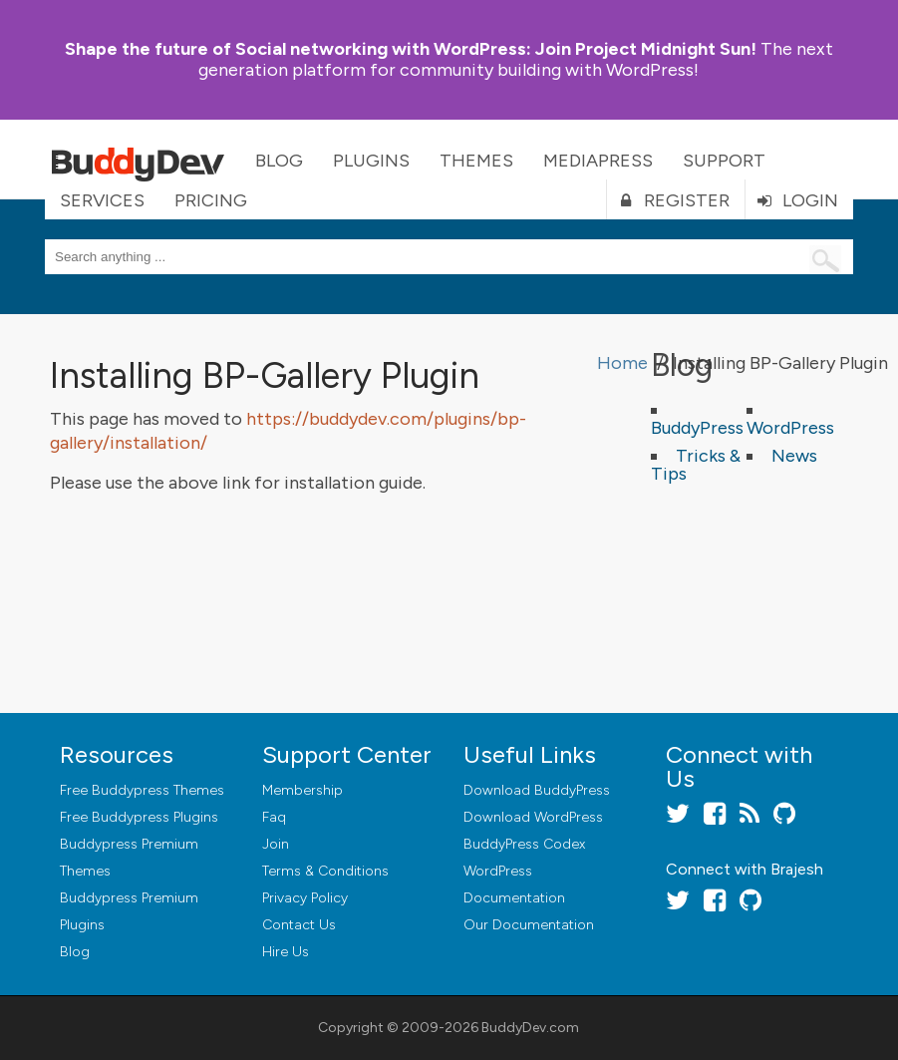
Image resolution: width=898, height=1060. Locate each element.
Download (536, 790)
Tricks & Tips (696, 465)
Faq (274, 817)
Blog (279, 161)
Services (102, 200)
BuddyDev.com (530, 1027)
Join (275, 844)
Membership (302, 790)
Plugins (371, 161)
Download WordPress (533, 817)
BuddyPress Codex (524, 844)
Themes (476, 161)
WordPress (790, 428)
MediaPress (598, 161)
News (794, 456)
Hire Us (285, 951)
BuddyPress (697, 428)
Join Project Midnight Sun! (410, 49)
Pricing (210, 200)
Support (724, 161)
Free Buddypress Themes (142, 790)
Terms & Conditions (325, 871)
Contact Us (299, 924)
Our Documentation (528, 924)
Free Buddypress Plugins (139, 817)
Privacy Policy (305, 897)
